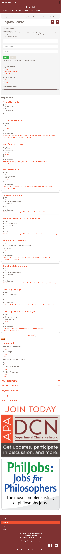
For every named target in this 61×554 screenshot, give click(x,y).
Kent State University (13, 144)
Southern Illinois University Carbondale (21, 218)
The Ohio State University (15, 266)
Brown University (11, 102)
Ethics (11, 186)
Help (4, 526)
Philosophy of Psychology (49, 283)
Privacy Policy (32, 550)
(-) (6, 33)
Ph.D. (5, 69)
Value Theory (6, 212)
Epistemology (6, 135)
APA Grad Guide (6, 2)
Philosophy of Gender (9, 188)
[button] (30, 2)
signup (30, 10)
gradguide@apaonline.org (32, 541)
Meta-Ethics (48, 186)
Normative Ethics (19, 163)
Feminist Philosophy (24, 161)
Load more (31, 335)
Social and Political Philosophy (39, 161)
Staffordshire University (14, 240)
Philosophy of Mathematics (10, 137)
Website (7, 112)
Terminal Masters (9, 73)
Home (4, 15)
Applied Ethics (7, 161)
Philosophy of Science (49, 135)
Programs (5, 522)
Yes (5, 349)
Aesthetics (6, 186)
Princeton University (12, 195)
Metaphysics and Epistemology (41, 257)
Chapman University (12, 120)
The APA (5, 529)
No (4, 356)
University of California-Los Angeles (20, 311)
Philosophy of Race (8, 163)
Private (6, 80)
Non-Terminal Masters (10, 71)
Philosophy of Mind (17, 135)
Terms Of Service (22, 550)
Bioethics (14, 161)
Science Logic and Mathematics (32, 135)
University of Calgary (13, 289)
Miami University (11, 169)
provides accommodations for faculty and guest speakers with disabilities (34, 15)
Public (5, 82)
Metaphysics (6, 259)
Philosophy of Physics (25, 137)
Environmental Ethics (34, 234)
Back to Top (40, 550)
